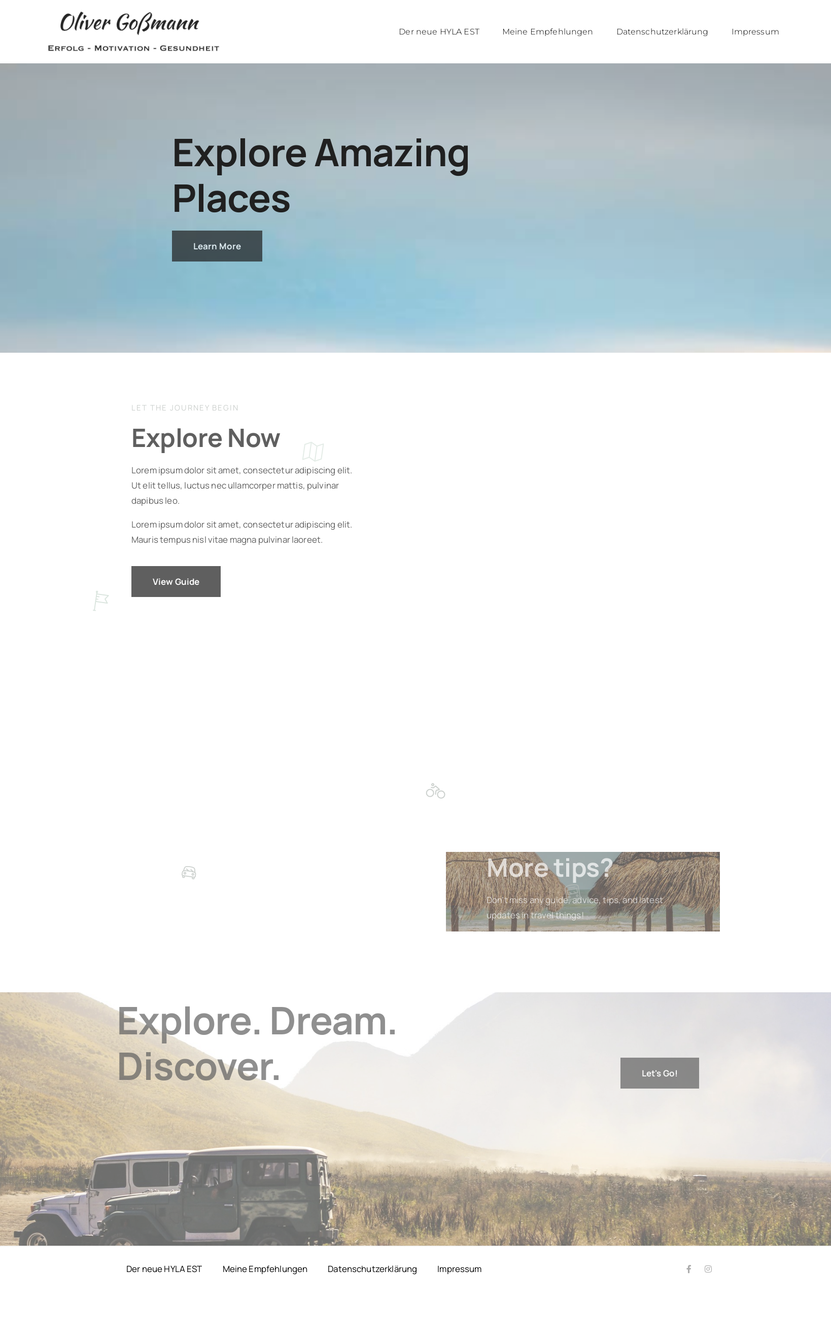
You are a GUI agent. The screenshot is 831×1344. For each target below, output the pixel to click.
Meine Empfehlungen (548, 31)
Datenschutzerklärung (662, 31)
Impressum (755, 31)
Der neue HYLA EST (439, 31)
